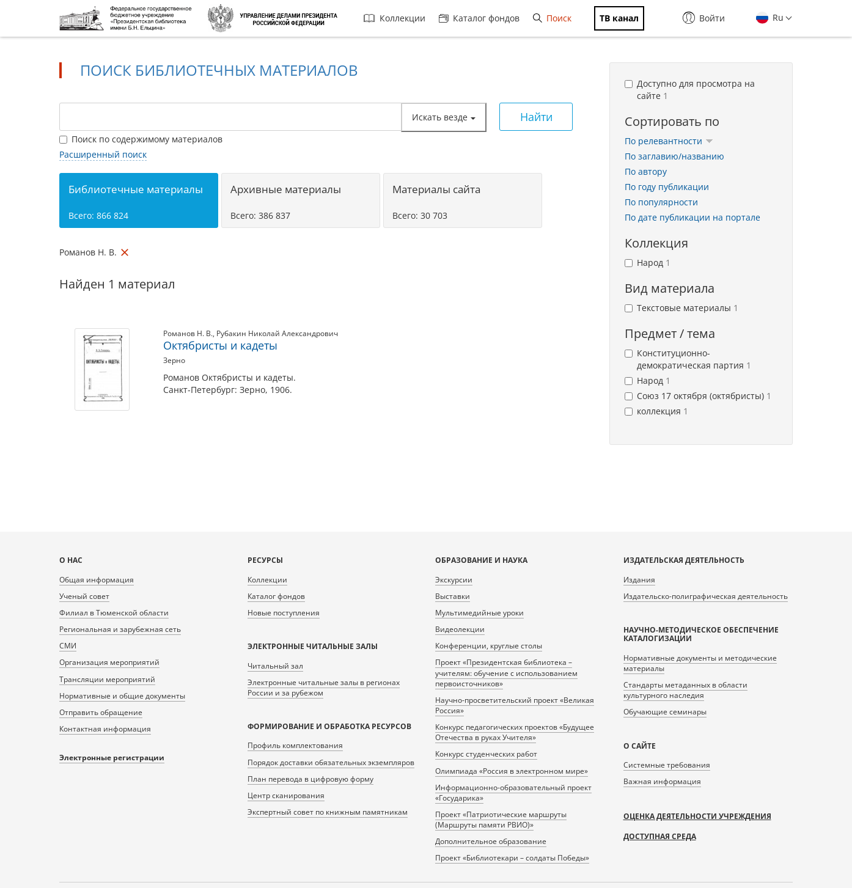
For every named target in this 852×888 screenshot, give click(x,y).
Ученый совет (84, 596)
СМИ (67, 645)
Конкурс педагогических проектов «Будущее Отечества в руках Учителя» (514, 732)
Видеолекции (460, 629)
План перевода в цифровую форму (310, 779)
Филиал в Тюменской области (114, 612)
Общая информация (96, 579)
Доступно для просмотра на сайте (690, 89)
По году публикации (667, 187)
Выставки (452, 596)
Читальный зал (275, 666)
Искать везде (444, 117)
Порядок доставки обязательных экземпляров (331, 762)
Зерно (174, 360)
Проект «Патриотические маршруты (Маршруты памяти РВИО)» (501, 819)
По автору (646, 171)
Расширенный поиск (103, 154)
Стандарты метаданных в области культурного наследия (685, 690)
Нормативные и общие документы (122, 696)
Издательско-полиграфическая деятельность (705, 596)
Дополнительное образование (490, 841)
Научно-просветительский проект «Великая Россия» (514, 705)
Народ (647, 262)
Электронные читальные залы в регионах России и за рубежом (324, 687)
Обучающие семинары (665, 711)
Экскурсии (453, 579)
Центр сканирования (286, 795)
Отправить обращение (100, 712)
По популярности (661, 202)
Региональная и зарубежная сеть (120, 629)
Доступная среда (659, 836)
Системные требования (666, 765)
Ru (777, 17)
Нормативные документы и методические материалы (700, 663)
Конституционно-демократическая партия (688, 359)
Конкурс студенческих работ (486, 754)
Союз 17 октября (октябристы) (698, 396)
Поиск (552, 18)
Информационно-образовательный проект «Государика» (513, 792)
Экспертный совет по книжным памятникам (328, 812)
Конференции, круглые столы (488, 645)
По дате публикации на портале (692, 217)
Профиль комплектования (295, 745)
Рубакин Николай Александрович (277, 333)
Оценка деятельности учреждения (697, 816)
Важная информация (662, 781)
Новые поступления (284, 612)
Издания (639, 579)
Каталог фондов (479, 18)
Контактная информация (105, 729)
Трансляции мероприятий (107, 679)
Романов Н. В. (188, 333)
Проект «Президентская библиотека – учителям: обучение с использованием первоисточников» (506, 672)
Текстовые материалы (681, 308)
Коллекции (394, 18)
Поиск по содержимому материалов (140, 139)
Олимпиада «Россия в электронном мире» (511, 771)
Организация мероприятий (109, 662)
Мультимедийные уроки (479, 612)
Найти (536, 116)
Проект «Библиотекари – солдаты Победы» (512, 858)
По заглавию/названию (674, 156)
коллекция (656, 411)
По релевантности (669, 141)
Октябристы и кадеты (220, 345)
